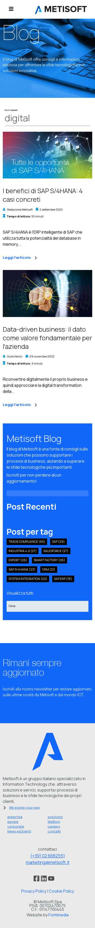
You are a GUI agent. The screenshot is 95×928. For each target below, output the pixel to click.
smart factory (49, 560)
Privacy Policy (33, 891)
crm (48, 569)
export (18, 560)
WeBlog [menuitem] (54, 821)
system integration (28, 579)
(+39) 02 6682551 (47, 856)
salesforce (55, 551)
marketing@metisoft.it (47, 862)
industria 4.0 (23, 551)
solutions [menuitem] (55, 816)
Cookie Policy (61, 891)
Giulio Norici (15, 356)
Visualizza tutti (20, 593)
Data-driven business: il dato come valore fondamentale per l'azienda (47, 338)
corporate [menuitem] (15, 826)
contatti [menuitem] (54, 831)
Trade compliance (27, 541)
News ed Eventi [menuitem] (19, 831)
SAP (58, 541)
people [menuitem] (12, 821)
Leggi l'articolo (20, 258)
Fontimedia (58, 915)
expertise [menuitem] (15, 816)
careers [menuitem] (54, 826)
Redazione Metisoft (20, 209)
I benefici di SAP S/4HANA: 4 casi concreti (43, 195)
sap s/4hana (22, 569)
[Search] (47, 606)
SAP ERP (63, 579)
